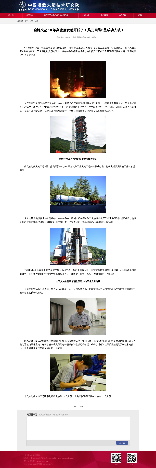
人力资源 (122, 15)
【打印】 (75, 407)
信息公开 (140, 15)
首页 (26, 21)
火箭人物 (85, 15)
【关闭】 (81, 407)
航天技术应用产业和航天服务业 (56, 15)
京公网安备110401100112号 (44, 464)
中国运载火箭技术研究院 (35, 6)
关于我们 (11, 15)
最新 (31, 21)
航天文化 (104, 15)
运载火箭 (29, 15)
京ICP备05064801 (29, 464)
